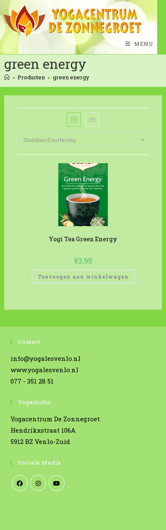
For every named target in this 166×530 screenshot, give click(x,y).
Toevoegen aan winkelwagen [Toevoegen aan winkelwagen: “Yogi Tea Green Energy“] (83, 276)
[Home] (7, 77)
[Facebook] (20, 483)
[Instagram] (38, 483)
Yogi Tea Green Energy (83, 239)
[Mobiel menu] (136, 43)
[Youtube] (57, 483)
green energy (71, 77)
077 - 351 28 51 (32, 381)
